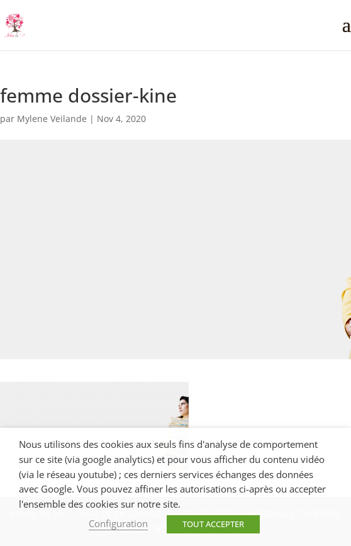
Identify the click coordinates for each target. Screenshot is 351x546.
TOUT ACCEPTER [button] (213, 524)
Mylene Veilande (52, 119)
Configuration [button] (118, 523)
